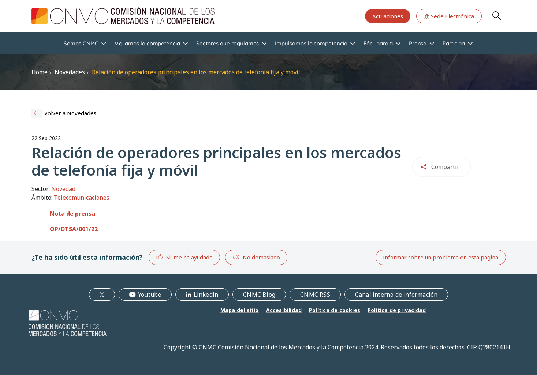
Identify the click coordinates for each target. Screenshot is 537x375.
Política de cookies (334, 310)
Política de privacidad (397, 310)
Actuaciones (387, 16)
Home (39, 72)
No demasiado (256, 258)
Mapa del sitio (239, 310)
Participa (454, 43)
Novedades (70, 72)
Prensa (418, 43)
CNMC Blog (259, 294)
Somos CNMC (81, 43)
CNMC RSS (315, 294)
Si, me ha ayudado (184, 257)
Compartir (445, 167)
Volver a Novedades (70, 113)
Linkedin (206, 294)
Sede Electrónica (449, 16)
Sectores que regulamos (227, 43)
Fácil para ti (378, 43)
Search (496, 15)
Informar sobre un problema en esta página (440, 257)
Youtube (149, 294)
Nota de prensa (72, 214)
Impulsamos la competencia (311, 43)
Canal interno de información (396, 294)
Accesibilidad (284, 310)
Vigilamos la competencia (147, 43)
